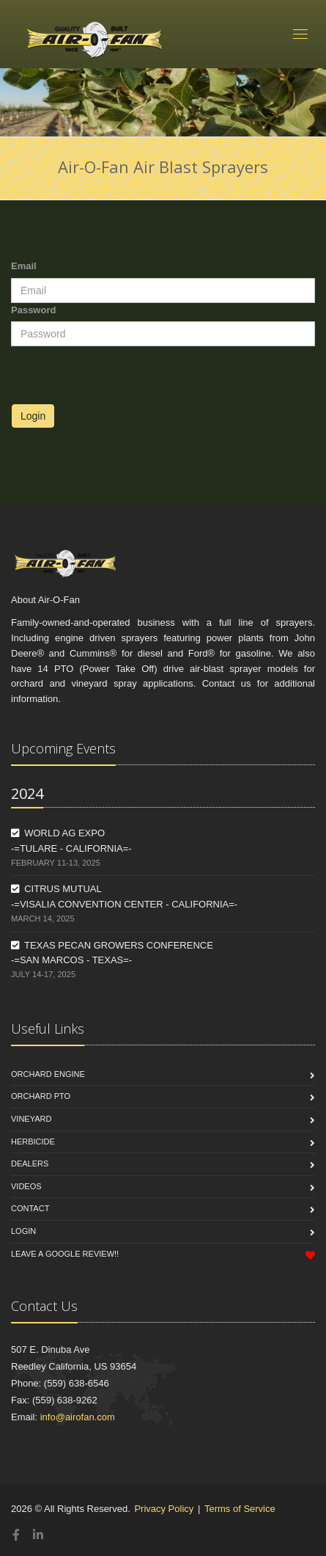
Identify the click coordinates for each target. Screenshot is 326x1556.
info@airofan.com (77, 1416)
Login (33, 416)
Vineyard (31, 1118)
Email (24, 265)
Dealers (29, 1163)
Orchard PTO (40, 1096)
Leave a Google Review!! (65, 1253)
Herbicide (33, 1141)
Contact (30, 1208)
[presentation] (122, 374)
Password (33, 309)
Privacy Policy (163, 1508)
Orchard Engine (48, 1074)
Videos (26, 1186)
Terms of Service (239, 1508)
